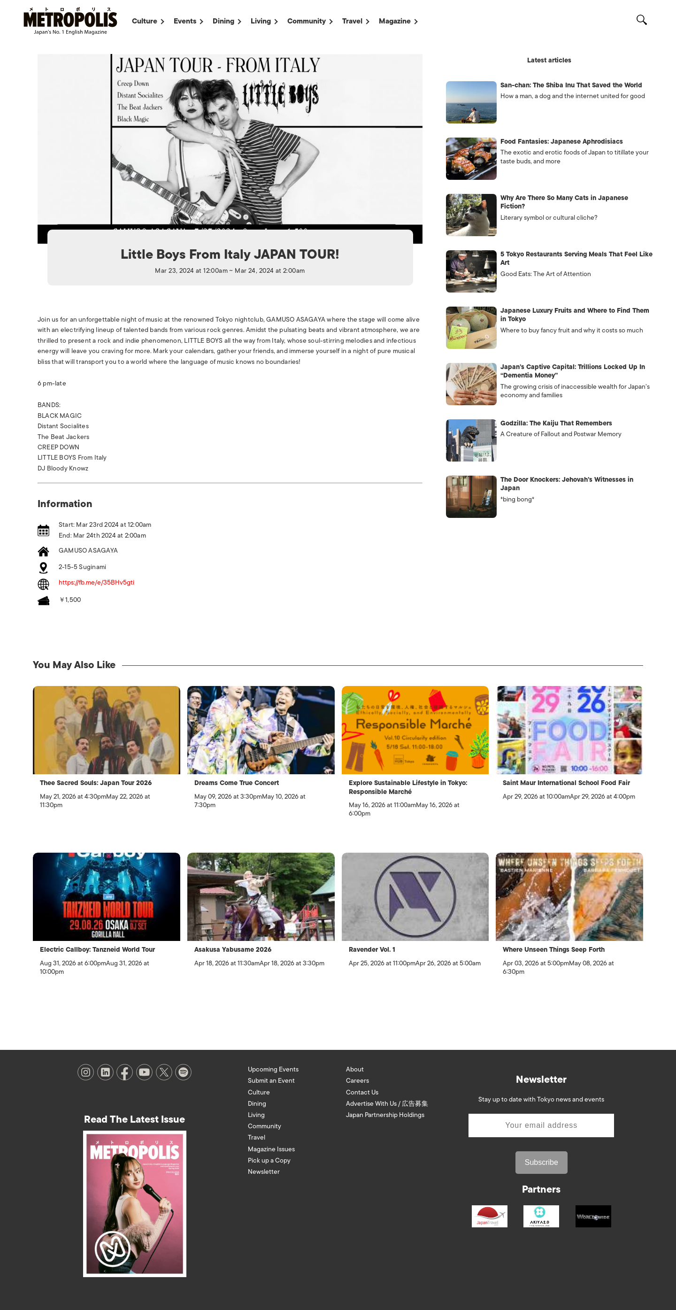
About (355, 1069)
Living (261, 21)
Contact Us (362, 1092)
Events (185, 21)
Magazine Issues (271, 1149)
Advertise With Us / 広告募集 (387, 1103)
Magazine (395, 21)
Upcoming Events (273, 1069)
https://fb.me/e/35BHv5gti (96, 583)
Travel (352, 21)
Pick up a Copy (269, 1160)
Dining (223, 21)
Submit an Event (271, 1080)
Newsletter (264, 1171)
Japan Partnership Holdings (385, 1115)
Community (306, 21)
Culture (144, 21)
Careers (357, 1080)
